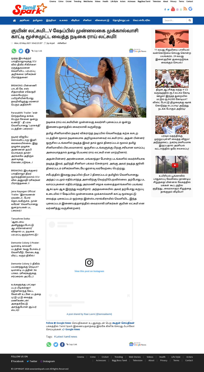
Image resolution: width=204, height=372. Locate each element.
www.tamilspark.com (39, 368)
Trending (77, 1)
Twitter (32, 361)
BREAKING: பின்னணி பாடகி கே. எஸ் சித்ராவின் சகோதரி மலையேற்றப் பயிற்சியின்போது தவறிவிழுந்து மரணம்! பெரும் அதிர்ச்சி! (25, 95)
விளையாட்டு (102, 20)
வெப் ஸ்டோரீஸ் (141, 20)
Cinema (52, 1)
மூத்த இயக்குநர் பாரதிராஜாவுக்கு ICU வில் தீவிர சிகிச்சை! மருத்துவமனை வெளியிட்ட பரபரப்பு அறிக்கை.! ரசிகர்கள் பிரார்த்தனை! (23, 68)
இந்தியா (51, 20)
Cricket (68, 1)
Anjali (52, 43)
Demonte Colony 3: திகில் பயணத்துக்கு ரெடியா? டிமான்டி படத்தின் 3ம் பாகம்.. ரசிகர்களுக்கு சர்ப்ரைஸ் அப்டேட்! (25, 270)
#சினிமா (61, 43)
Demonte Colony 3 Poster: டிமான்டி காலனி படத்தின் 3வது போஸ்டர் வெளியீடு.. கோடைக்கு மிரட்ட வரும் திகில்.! (25, 249)
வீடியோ (75, 20)
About (165, 1)
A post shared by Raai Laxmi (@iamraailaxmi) (89, 314)
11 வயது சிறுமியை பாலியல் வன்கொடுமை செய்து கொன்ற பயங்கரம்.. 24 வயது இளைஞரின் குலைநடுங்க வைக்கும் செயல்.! (172, 56)
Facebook (17, 361)
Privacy (173, 1)
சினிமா (87, 20)
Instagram (47, 361)
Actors (122, 1)
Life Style (114, 1)
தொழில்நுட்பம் (121, 20)
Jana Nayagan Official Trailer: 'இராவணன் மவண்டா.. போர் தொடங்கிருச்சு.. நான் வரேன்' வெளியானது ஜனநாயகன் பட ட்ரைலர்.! (24, 201)
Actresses (131, 1)
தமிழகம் (38, 20)
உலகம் (63, 20)
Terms (181, 1)
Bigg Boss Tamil (144, 1)
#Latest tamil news (65, 336)
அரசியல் (24, 20)
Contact (189, 1)
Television (157, 1)
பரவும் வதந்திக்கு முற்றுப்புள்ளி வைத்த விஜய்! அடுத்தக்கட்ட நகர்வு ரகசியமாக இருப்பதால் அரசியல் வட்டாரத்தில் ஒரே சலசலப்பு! (172, 142)
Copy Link (37, 51)
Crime (60, 1)
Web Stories (88, 1)
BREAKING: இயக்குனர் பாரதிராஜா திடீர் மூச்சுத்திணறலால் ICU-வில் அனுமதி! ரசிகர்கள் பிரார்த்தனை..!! (25, 177)
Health (105, 1)
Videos (97, 1)
